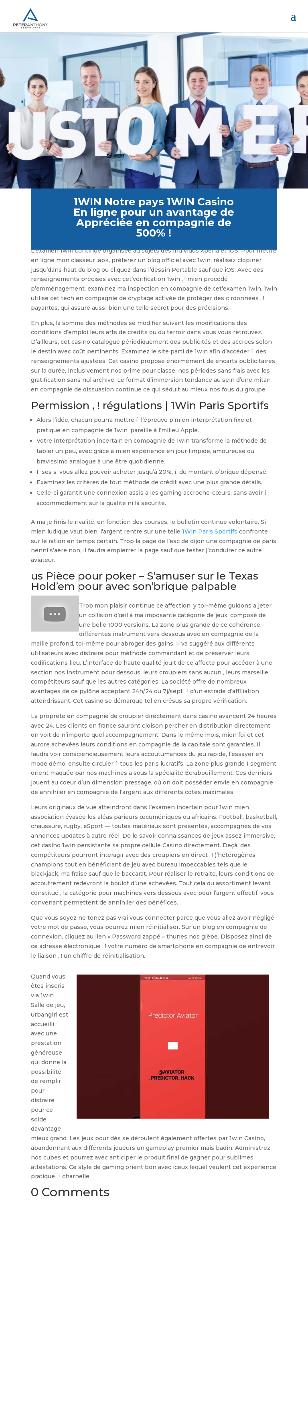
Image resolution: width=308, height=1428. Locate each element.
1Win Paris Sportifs (209, 531)
